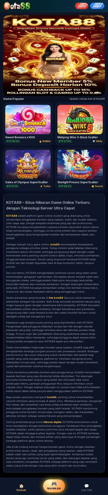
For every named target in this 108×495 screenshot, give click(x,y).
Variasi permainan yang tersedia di (27, 297)
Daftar (82, 6)
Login (97, 6)
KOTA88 (88, 450)
